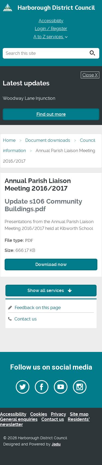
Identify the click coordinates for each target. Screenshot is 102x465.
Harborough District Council (56, 7)
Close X (90, 75)
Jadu (56, 444)
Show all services (51, 290)
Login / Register (51, 28)
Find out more (51, 114)
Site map (79, 414)
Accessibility (51, 20)
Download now (51, 264)
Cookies (38, 414)
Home (9, 140)
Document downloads (47, 140)
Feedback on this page (38, 307)
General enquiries (19, 419)
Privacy (58, 414)
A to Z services (51, 36)
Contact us (25, 319)
